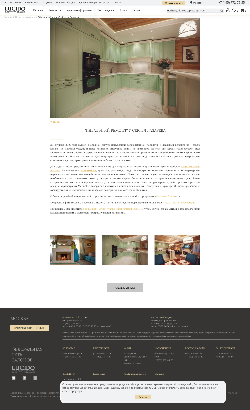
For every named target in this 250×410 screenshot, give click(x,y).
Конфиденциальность (135, 374)
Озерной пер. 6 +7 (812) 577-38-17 (228, 352)
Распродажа (105, 10)
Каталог (38, 10)
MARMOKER (88, 170)
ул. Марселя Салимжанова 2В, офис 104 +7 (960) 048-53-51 (136, 356)
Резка (136, 10)
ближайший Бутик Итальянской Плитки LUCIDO (113, 208)
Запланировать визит (29, 328)
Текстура (54, 10)
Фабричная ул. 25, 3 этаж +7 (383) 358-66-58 (166, 354)
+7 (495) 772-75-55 (231, 2)
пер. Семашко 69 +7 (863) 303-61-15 (197, 352)
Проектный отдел (65, 2)
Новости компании (25, 17)
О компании (12, 2)
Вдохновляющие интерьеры (94, 2)
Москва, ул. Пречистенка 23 (165, 320)
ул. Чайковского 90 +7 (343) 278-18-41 (105, 352)
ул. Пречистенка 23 (72, 320)
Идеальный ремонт (167, 196)
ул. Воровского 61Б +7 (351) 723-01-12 (74, 378)
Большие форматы (78, 10)
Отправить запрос (173, 3)
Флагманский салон (74, 317)
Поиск (123, 10)
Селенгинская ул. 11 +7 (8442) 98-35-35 (74, 352)
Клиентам (30, 2)
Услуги (46, 2)
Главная (7, 17)
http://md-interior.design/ (180, 202)
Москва (197, 2)
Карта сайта (99, 374)
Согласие (159, 374)
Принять (143, 397)
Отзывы (118, 2)
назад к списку (125, 287)
